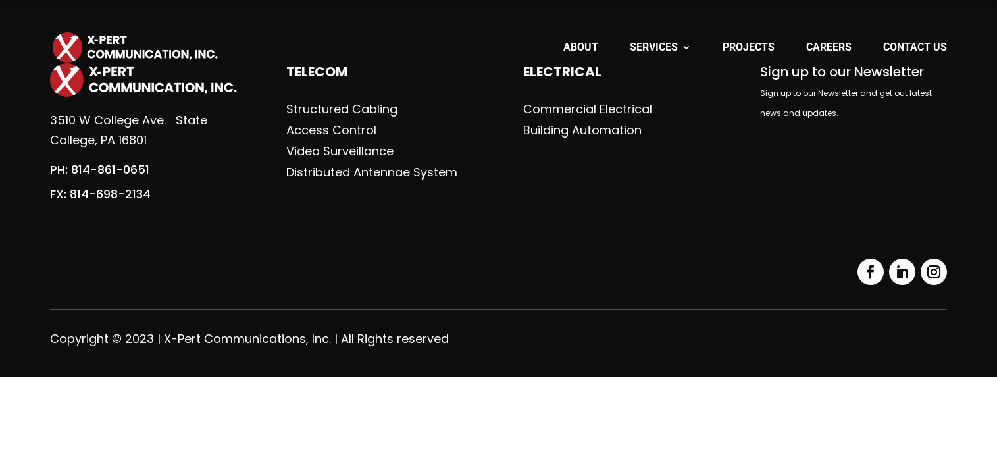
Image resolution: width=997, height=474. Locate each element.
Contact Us (915, 48)
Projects (749, 48)
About (580, 48)
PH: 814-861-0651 (99, 169)
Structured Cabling (341, 109)
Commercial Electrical (587, 109)
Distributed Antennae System (371, 172)
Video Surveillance (340, 151)
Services (654, 48)
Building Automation (582, 130)
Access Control (331, 130)
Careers (829, 48)
